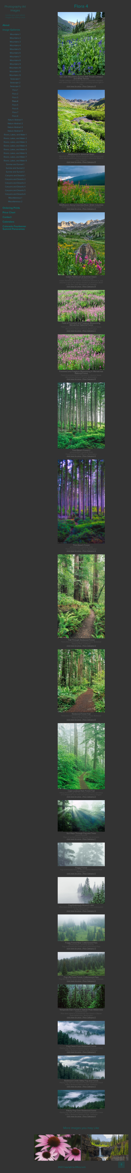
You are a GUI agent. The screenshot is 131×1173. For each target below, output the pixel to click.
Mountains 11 (15, 71)
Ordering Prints (11, 208)
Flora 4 (15, 101)
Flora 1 (15, 90)
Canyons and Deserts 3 (15, 182)
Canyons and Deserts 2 (15, 179)
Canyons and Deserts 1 (15, 175)
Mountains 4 (15, 45)
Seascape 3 (15, 86)
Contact (7, 217)
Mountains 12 (15, 75)
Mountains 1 (15, 34)
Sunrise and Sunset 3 (15, 171)
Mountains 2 (15, 38)
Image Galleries (11, 30)
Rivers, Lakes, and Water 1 (15, 134)
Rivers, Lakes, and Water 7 (15, 156)
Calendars (8, 221)
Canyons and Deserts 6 (15, 194)
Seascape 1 (15, 78)
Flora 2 (15, 93)
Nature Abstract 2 (15, 123)
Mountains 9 (15, 64)
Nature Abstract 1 (15, 119)
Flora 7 (15, 112)
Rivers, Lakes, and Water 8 (15, 160)
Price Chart (9, 212)
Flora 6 (15, 108)
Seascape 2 (15, 82)
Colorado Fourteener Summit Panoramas (14, 227)
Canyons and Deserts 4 (15, 186)
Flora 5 (15, 104)
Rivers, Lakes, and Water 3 (15, 142)
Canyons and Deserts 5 (15, 190)
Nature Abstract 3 (15, 127)
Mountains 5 (15, 49)
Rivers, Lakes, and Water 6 (15, 153)
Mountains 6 (15, 52)
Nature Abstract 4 (15, 130)
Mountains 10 (15, 67)
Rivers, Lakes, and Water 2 (15, 138)
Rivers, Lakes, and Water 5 (15, 149)
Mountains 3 (15, 41)
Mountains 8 (15, 60)
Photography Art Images (15, 8)
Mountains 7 (15, 56)
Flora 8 (15, 116)
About (6, 25)
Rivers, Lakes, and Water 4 (15, 145)
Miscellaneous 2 (15, 201)
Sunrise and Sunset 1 (15, 164)
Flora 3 (15, 97)
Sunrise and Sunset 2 (15, 168)
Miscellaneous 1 (15, 197)
